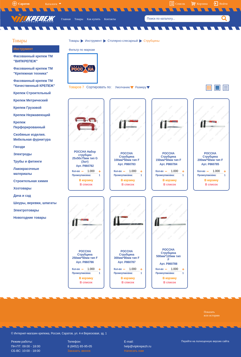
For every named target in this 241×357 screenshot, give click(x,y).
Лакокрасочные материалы (26, 171)
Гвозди (19, 147)
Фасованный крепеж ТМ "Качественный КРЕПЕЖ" (34, 83)
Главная (66, 19)
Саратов (24, 3)
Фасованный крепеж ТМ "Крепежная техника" (33, 71)
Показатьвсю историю (212, 313)
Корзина (202, 3)
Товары (78, 19)
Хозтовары (22, 188)
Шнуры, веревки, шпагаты (34, 203)
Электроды (22, 154)
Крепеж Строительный (32, 93)
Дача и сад (22, 195)
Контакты (110, 19)
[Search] (187, 18)
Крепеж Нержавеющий (31, 115)
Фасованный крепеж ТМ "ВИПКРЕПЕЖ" (33, 58)
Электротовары (26, 210)
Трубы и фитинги (27, 161)
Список (180, 3)
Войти (223, 3)
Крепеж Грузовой (27, 107)
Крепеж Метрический (30, 100)
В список (86, 184)
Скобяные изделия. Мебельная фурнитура (32, 137)
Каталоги (51, 4)
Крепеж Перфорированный (29, 124)
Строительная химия (30, 181)
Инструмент (23, 49)
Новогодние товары (29, 217)
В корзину (86, 180)
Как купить (93, 19)
